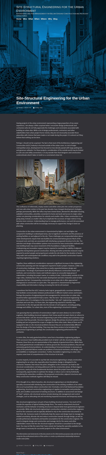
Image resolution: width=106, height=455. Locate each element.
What (30, 19)
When (36, 19)
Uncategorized (50, 445)
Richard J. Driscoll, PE (24, 107)
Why (50, 19)
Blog (55, 19)
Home (18, 19)
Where (44, 19)
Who (25, 19)
